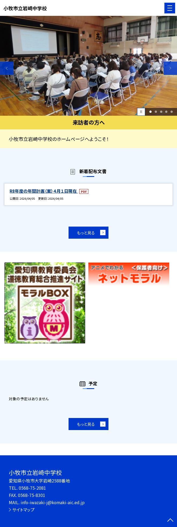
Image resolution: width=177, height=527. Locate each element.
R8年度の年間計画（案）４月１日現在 (44, 191)
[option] (88, 66)
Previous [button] (6, 68)
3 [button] (161, 111)
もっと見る (86, 232)
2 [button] (156, 111)
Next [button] (170, 68)
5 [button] (172, 111)
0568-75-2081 (32, 488)
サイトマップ (23, 510)
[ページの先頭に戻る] (170, 520)
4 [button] (166, 111)
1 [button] (150, 111)
